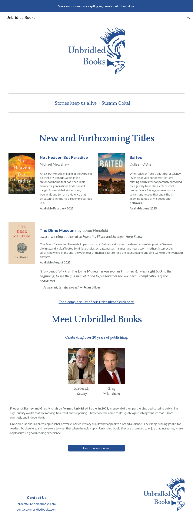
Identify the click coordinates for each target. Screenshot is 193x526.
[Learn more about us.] (96, 448)
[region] (96, 6)
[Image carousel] (96, 103)
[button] (188, 17)
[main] (96, 138)
